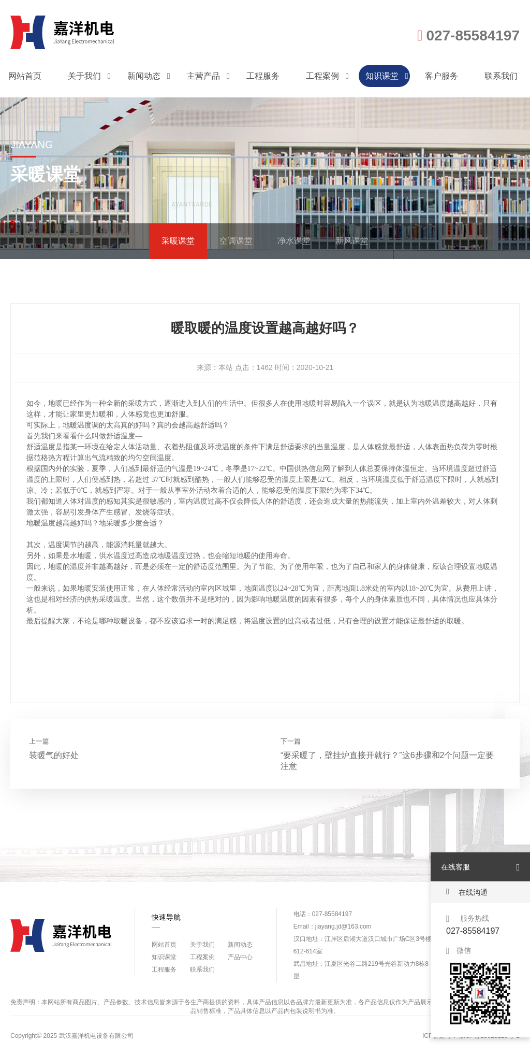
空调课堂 (236, 240)
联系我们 (501, 76)
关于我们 (89, 76)
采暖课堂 (178, 240)
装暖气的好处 (54, 755)
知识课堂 (386, 76)
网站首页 (24, 76)
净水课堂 (294, 240)
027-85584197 (468, 35)
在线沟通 (467, 892)
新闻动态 (148, 76)
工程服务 (262, 76)
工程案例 (327, 76)
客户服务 (441, 76)
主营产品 (208, 76)
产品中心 (240, 957)
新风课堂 (352, 240)
